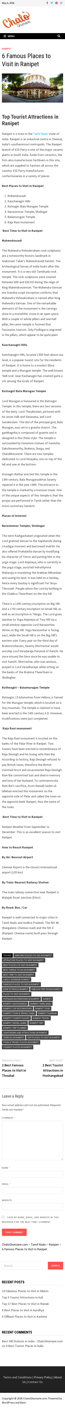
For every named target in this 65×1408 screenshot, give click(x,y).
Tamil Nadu (40, 134)
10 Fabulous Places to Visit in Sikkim (25, 1291)
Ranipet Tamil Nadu (40, 1003)
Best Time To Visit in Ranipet (18, 974)
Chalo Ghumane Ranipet (16, 979)
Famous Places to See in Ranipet (21, 984)
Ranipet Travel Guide (14, 1022)
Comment (9, 1117)
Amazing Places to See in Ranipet (33, 955)
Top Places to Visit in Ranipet (43, 1037)
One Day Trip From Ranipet (46, 989)
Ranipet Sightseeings (15, 1003)
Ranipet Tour (42, 1008)
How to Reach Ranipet (15, 989)
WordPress (8, 1402)
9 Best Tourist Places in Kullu (25, 1346)
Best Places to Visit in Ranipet (20, 965)
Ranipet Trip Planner (15, 1027)
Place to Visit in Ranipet (16, 994)
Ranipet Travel (41, 1018)
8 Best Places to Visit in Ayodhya (23, 1310)
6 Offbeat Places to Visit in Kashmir (24, 1317)
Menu (9, 36)
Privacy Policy (43, 1377)
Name (6, 1167)
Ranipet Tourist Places (16, 1018)
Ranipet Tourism (47, 1013)
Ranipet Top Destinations (17, 1008)
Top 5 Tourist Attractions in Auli (22, 1297)
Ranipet (6, 48)
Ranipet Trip (36, 1022)
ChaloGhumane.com (35, 1398)
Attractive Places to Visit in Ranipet (23, 960)
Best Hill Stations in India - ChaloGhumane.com (32, 1341)
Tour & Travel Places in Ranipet (21, 1042)
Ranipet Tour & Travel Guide (19, 1013)
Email (6, 1184)
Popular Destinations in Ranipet (21, 998)
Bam (23, 1402)
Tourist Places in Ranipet (17, 1047)
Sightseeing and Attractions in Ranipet (25, 1032)
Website (7, 1200)
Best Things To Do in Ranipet (19, 969)
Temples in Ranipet (13, 1037)
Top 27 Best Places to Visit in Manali (25, 1304)
